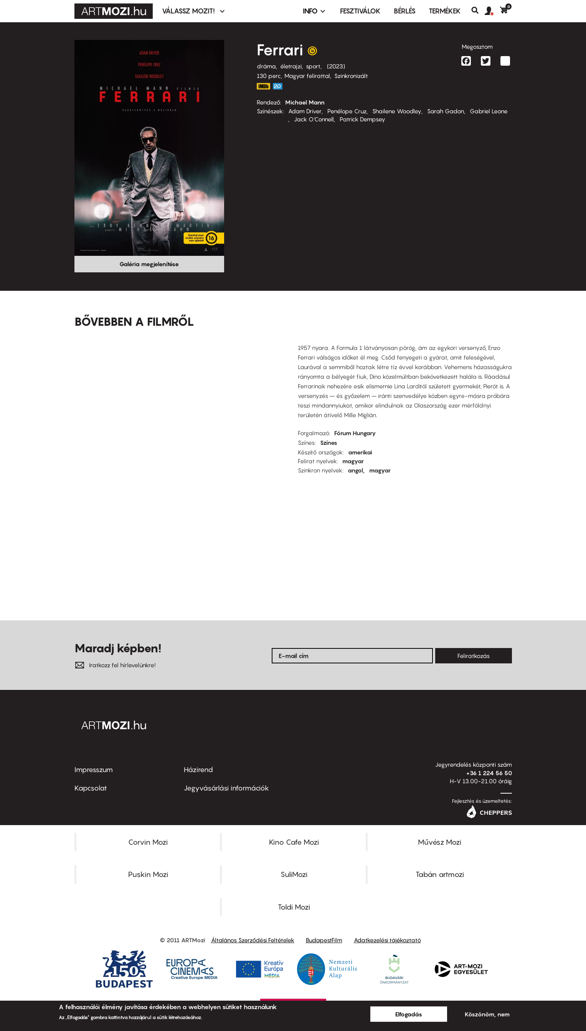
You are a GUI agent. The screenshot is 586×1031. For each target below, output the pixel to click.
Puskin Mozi (148, 874)
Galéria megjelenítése (149, 263)
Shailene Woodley (396, 111)
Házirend (198, 770)
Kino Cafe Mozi (294, 842)
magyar (353, 460)
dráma (266, 66)
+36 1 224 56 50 (489, 772)
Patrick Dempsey (362, 119)
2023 (336, 66)
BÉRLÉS (405, 11)
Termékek (445, 11)
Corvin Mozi (148, 842)
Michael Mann (305, 102)
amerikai (360, 452)
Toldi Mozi (294, 907)
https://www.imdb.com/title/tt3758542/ (264, 86)
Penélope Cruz (346, 111)
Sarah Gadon (445, 111)
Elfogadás (408, 1014)
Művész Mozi (439, 842)
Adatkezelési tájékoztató (387, 940)
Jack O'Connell (314, 119)
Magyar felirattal (307, 75)
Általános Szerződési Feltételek (252, 940)
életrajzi (291, 66)
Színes (328, 442)
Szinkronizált (351, 75)
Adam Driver (305, 111)
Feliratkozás (473, 655)
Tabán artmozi (440, 874)
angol (355, 470)
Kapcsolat (90, 788)
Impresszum (93, 770)
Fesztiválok (360, 11)
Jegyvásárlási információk (226, 788)
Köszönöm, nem (487, 1014)
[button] (492, 11)
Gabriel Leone (489, 111)
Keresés (478, 10)
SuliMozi (294, 874)
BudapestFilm (324, 940)
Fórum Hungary (355, 432)
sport (313, 66)
